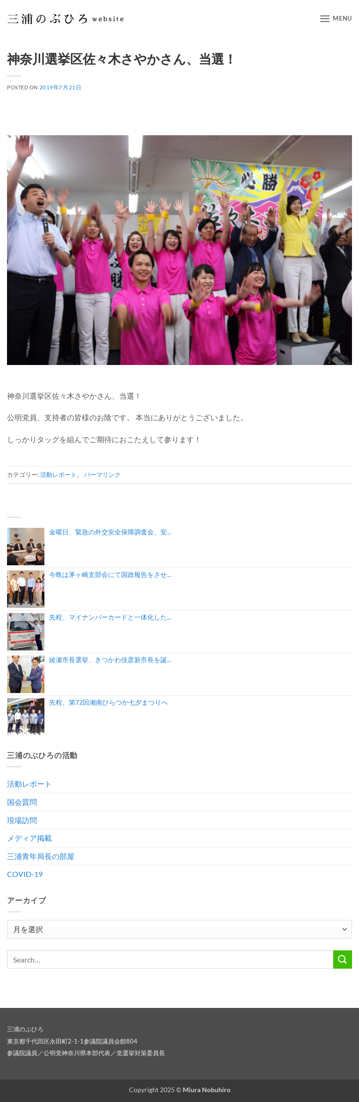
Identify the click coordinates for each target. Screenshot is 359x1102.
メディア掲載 (29, 837)
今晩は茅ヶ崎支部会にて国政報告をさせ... (110, 574)
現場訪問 (22, 820)
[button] (335, 18)
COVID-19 (25, 873)
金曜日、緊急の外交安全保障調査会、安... (110, 532)
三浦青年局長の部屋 (40, 856)
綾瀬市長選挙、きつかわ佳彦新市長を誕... (110, 660)
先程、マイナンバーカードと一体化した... (110, 617)
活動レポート (58, 474)
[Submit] (342, 959)
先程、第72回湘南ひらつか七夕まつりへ (108, 702)
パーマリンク (102, 474)
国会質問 (22, 801)
